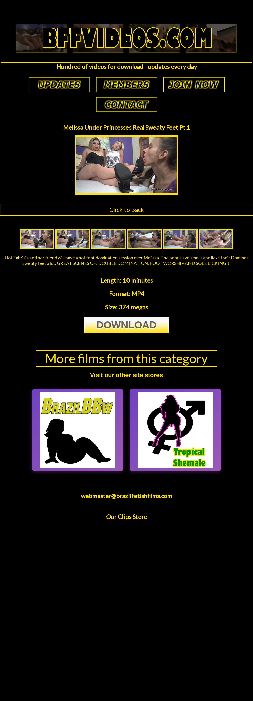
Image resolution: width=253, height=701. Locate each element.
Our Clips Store (126, 516)
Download (126, 324)
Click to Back (126, 209)
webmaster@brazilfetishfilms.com (126, 495)
